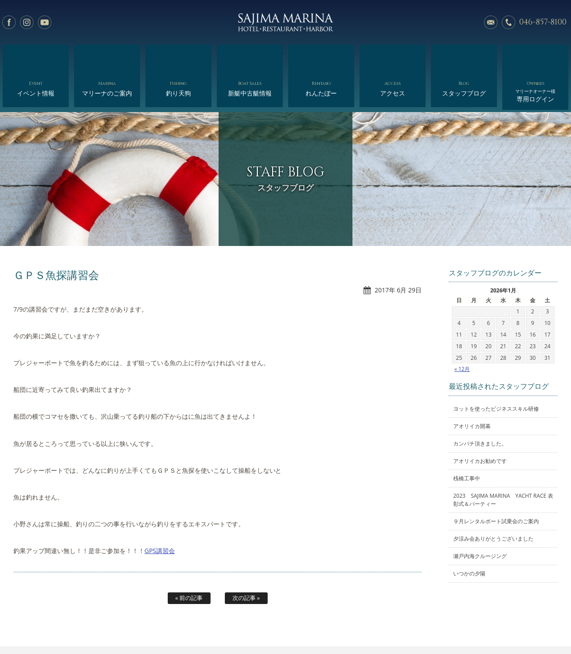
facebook (9, 22)
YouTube (45, 22)
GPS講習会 (160, 514)
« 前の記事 (189, 562)
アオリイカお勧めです (480, 425)
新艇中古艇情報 (249, 57)
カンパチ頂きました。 (480, 407)
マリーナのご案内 (107, 57)
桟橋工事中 (466, 442)
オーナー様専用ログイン (494, 626)
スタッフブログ (464, 57)
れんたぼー (321, 57)
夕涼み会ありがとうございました (493, 502)
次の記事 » (246, 562)
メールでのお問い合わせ (491, 22)
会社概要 (315, 626)
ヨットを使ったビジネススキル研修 (496, 372)
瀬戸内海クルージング (480, 520)
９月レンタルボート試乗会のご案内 (496, 485)
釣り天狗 (178, 57)
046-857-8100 (543, 22)
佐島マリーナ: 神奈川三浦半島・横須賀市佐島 (285, 22)
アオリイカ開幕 (472, 390)
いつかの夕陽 (469, 537)
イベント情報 (35, 57)
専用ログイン (535, 59)
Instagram (27, 22)
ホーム (61, 626)
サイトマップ (437, 626)
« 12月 (462, 333)
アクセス (392, 57)
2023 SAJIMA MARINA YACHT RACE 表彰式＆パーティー (503, 463)
